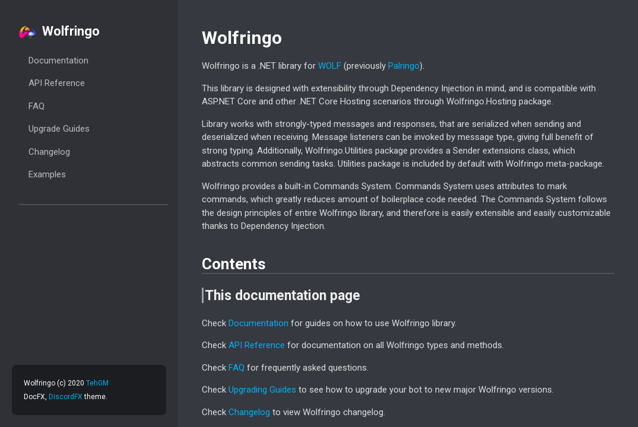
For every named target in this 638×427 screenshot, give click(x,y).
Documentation (58, 60)
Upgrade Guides (59, 128)
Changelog (49, 151)
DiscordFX (65, 397)
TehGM (97, 383)
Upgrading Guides (262, 389)
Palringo (404, 65)
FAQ (36, 106)
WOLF (329, 65)
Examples (47, 174)
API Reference (56, 83)
